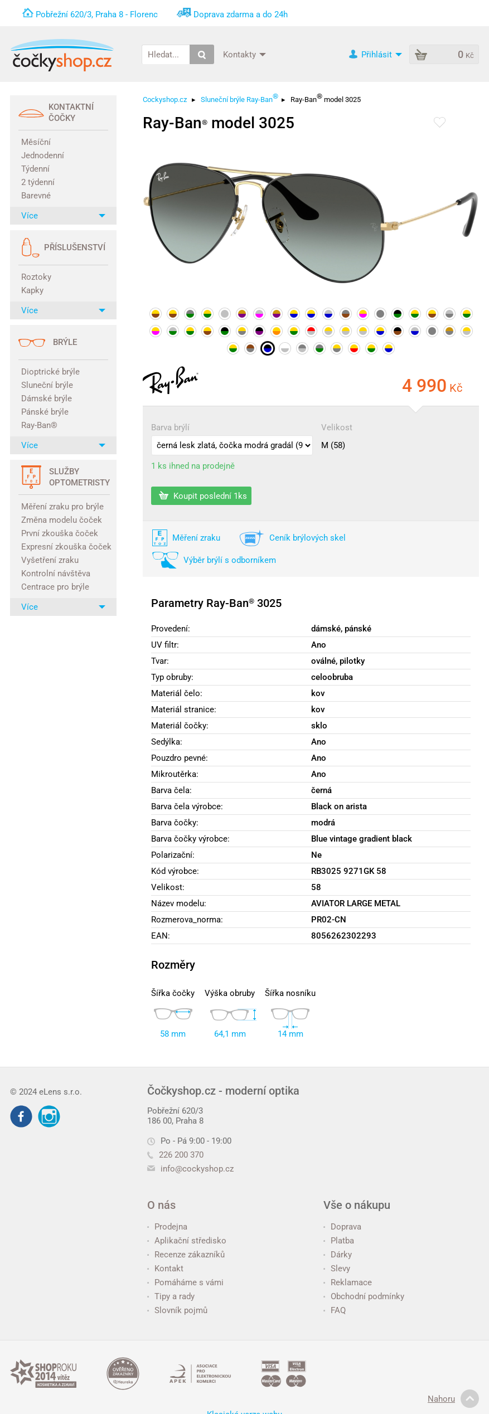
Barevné (36, 196)
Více (63, 216)
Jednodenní (42, 155)
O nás (161, 1205)
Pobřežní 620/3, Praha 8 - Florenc (97, 14)
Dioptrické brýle (50, 372)
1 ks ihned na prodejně (193, 466)
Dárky (337, 1255)
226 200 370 (175, 1155)
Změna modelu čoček (61, 520)
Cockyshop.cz (165, 99)
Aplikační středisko (186, 1241)
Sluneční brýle (47, 385)
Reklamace (347, 1282)
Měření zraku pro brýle (62, 507)
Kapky (32, 290)
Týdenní (35, 169)
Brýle (65, 342)
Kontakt (165, 1269)
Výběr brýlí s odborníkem (229, 560)
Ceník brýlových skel (307, 538)
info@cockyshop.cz (197, 1169)
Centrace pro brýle (55, 587)
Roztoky (36, 277)
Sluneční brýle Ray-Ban (239, 98)
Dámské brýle (46, 398)
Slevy (336, 1269)
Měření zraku (196, 538)
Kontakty (244, 54)
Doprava (342, 1227)
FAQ (334, 1310)
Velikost (336, 427)
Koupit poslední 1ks (203, 495)
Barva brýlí (170, 427)
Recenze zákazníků (186, 1255)
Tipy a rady (171, 1296)
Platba (338, 1241)
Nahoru (453, 1399)
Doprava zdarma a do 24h (240, 14)
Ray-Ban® (39, 425)
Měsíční (36, 142)
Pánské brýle (45, 412)
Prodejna (167, 1227)
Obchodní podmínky (363, 1296)
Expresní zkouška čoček (64, 547)
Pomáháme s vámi (185, 1282)
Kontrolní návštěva (55, 573)
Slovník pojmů (177, 1310)
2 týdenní (38, 182)
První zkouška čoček (59, 533)
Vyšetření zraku (50, 560)
